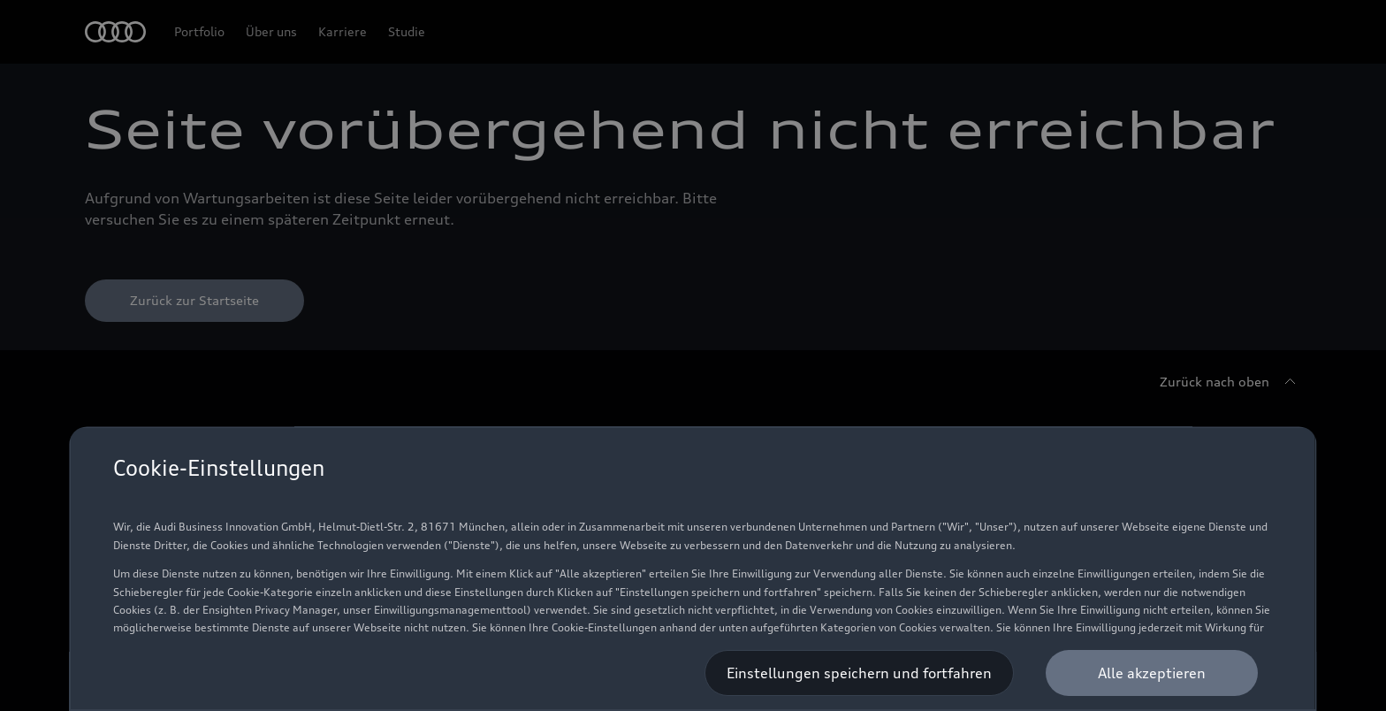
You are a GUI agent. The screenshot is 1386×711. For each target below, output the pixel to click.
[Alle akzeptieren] (1153, 673)
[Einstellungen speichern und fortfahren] (860, 673)
